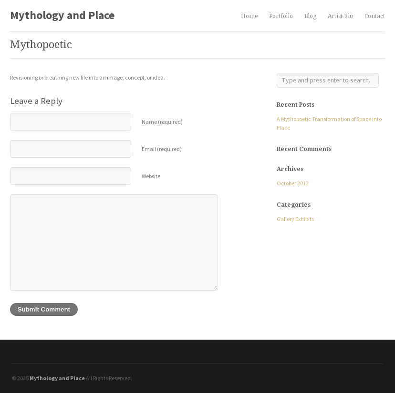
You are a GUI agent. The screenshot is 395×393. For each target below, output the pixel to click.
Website (151, 176)
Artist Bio (340, 16)
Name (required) (162, 121)
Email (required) (162, 148)
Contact (374, 16)
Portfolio (281, 16)
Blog (310, 16)
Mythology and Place (62, 15)
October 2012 (293, 183)
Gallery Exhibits (295, 218)
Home (249, 16)
